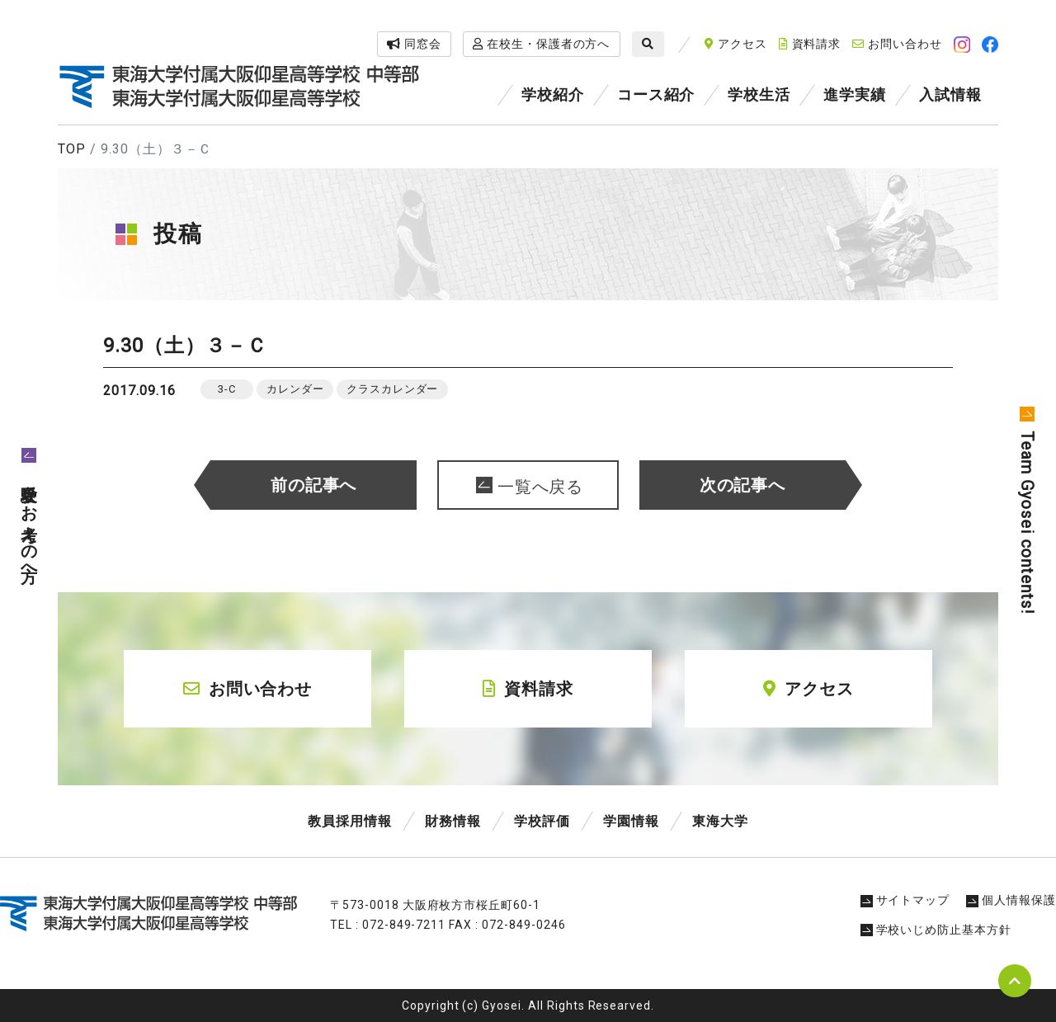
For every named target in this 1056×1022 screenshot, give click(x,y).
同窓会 (414, 43)
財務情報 (453, 821)
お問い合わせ (897, 43)
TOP (72, 149)
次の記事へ (743, 485)
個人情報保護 (1011, 900)
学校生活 (759, 94)
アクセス (736, 43)
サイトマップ (905, 900)
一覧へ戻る (540, 487)
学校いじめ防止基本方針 (936, 929)
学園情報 (631, 821)
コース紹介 (656, 94)
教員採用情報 (350, 821)
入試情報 (950, 94)
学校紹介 (552, 94)
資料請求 (810, 43)
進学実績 (854, 94)
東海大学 (720, 821)
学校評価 (542, 821)
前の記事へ (314, 485)
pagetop (1014, 980)
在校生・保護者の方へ (541, 43)
